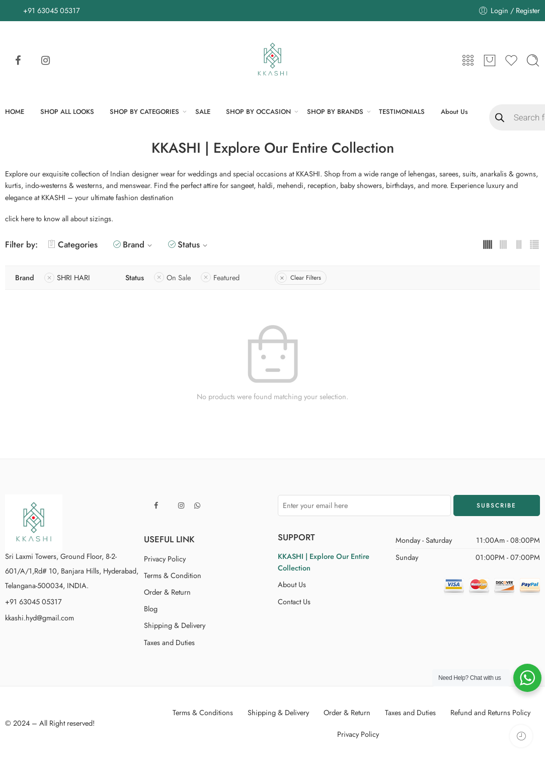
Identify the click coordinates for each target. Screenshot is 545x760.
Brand (139, 244)
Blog (151, 608)
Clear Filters (305, 277)
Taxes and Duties (169, 642)
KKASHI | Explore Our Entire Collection (323, 562)
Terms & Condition (172, 575)
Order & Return (167, 592)
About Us (454, 111)
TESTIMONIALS (402, 111)
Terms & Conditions (203, 712)
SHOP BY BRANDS (335, 111)
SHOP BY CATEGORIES (144, 111)
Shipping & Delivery (174, 625)
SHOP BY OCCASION (258, 111)
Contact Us (294, 601)
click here (19, 218)
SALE (202, 111)
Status (194, 244)
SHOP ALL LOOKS (67, 111)
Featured (226, 277)
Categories (73, 244)
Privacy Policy (165, 558)
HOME (14, 111)
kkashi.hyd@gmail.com (39, 617)
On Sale (179, 277)
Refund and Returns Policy (490, 712)
